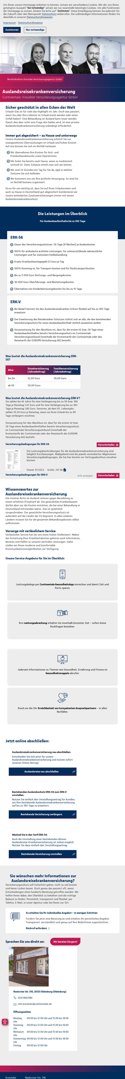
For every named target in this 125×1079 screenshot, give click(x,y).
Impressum (9, 22)
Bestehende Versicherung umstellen (41, 854)
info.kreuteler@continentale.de (35, 1004)
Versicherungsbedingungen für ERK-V (27, 474)
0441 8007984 (25, 997)
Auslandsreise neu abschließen (41, 771)
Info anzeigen (85, 475)
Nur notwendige (35, 29)
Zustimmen (12, 29)
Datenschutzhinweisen (40, 17)
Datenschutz (49, 14)
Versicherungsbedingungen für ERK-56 (27, 444)
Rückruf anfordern (36, 928)
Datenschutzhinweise (30, 22)
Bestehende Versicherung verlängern (41, 814)
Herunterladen (106, 444)
